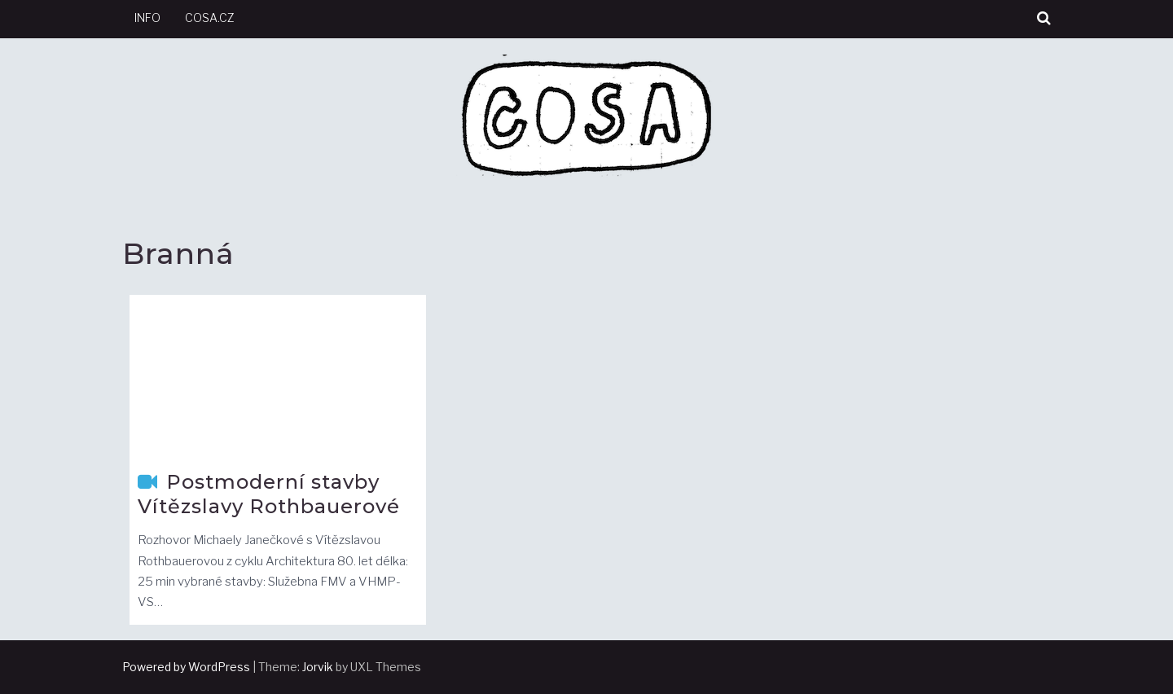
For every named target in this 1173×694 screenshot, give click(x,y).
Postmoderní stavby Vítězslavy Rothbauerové (269, 494)
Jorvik (317, 667)
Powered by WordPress (186, 667)
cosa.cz (210, 17)
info (147, 17)
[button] (1044, 18)
